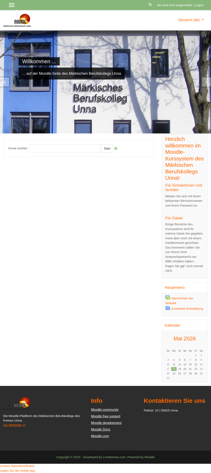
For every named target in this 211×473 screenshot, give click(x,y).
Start (107, 148)
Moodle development (106, 423)
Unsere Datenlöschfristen (17, 466)
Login (199, 5)
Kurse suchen (17, 148)
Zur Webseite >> (14, 425)
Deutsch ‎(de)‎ (189, 20)
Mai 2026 (184, 338)
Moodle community (105, 409)
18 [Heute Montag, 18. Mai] (173, 369)
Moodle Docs (100, 429)
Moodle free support (105, 416)
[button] (150, 4)
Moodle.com (100, 436)
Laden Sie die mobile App (17, 470)
